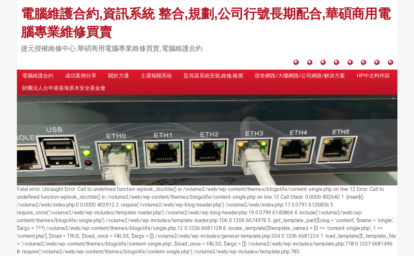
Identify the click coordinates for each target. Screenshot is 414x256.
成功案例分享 (80, 76)
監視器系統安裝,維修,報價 (213, 76)
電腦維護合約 (37, 76)
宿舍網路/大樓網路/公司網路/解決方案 (300, 76)
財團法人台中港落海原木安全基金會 (64, 88)
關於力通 (118, 76)
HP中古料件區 (373, 76)
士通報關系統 (156, 76)
